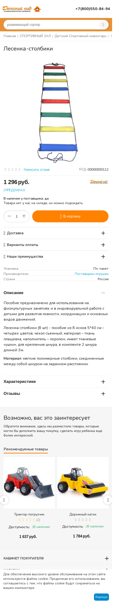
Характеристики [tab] (54, 381)
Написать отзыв (37, 169)
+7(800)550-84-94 (92, 8)
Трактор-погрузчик (29, 514)
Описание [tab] (54, 293)
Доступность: (19, 527)
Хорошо (101, 597)
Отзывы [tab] (54, 393)
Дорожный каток (82, 514)
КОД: (83, 169)
